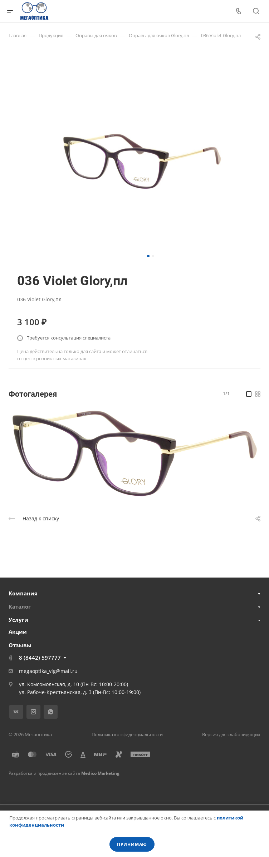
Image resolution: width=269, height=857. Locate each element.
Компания (23, 593)
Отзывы (20, 645)
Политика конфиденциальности (127, 734)
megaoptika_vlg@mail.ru (48, 671)
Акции (18, 631)
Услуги (18, 619)
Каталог (20, 606)
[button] (148, 256)
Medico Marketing (100, 773)
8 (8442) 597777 (40, 657)
